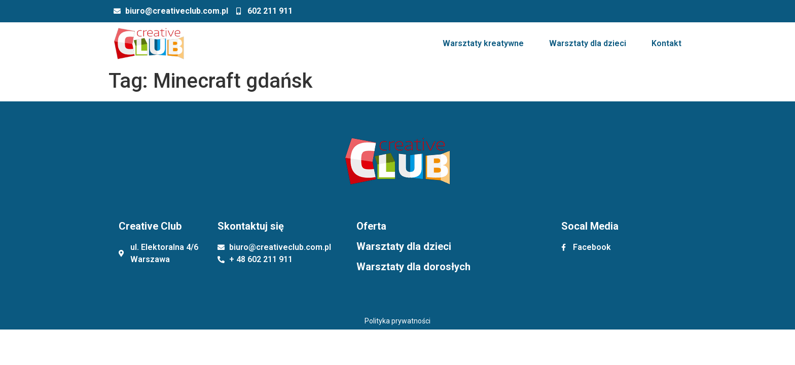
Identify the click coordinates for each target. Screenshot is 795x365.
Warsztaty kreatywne (483, 43)
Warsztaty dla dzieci (587, 43)
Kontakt (666, 43)
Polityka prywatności (397, 321)
